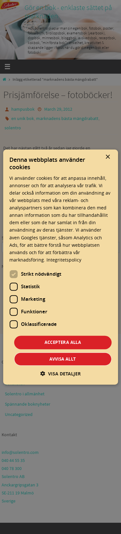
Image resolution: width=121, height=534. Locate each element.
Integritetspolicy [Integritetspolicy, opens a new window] (63, 260)
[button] (60, 373)
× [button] (107, 157)
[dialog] (60, 267)
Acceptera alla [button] (63, 342)
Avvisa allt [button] (62, 359)
